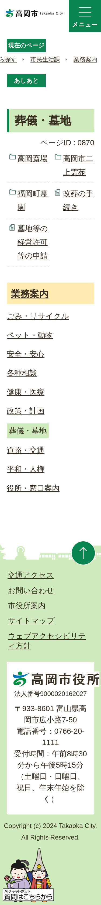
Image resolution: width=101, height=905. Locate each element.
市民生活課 (45, 59)
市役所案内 (27, 605)
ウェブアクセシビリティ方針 (47, 641)
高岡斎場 (33, 158)
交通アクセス (31, 575)
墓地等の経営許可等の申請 (33, 242)
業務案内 (85, 59)
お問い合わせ (31, 590)
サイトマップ (31, 621)
